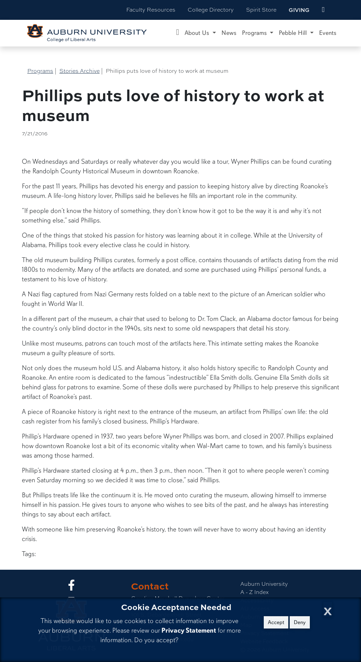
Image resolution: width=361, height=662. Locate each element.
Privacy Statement (188, 630)
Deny (300, 622)
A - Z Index (254, 592)
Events (327, 33)
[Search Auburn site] (337, 10)
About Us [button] (198, 33)
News (228, 33)
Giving (299, 10)
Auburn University (264, 583)
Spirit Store (261, 9)
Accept (276, 622)
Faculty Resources (150, 9)
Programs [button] (255, 33)
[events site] (323, 10)
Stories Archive (79, 71)
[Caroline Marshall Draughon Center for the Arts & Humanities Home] (177, 33)
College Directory (211, 9)
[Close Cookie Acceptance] (327, 609)
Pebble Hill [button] (293, 33)
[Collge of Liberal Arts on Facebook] (71, 587)
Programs (40, 71)
